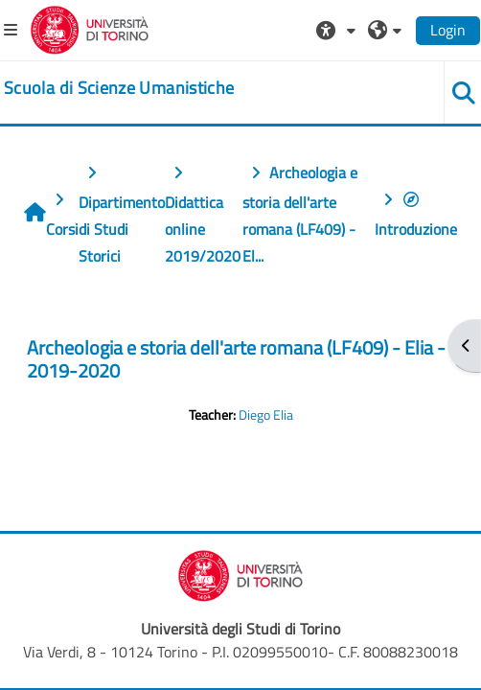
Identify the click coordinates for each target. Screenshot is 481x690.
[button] (338, 29)
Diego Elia (266, 415)
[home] (119, 88)
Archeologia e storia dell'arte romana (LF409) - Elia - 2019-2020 (236, 359)
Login (448, 29)
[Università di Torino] (89, 27)
